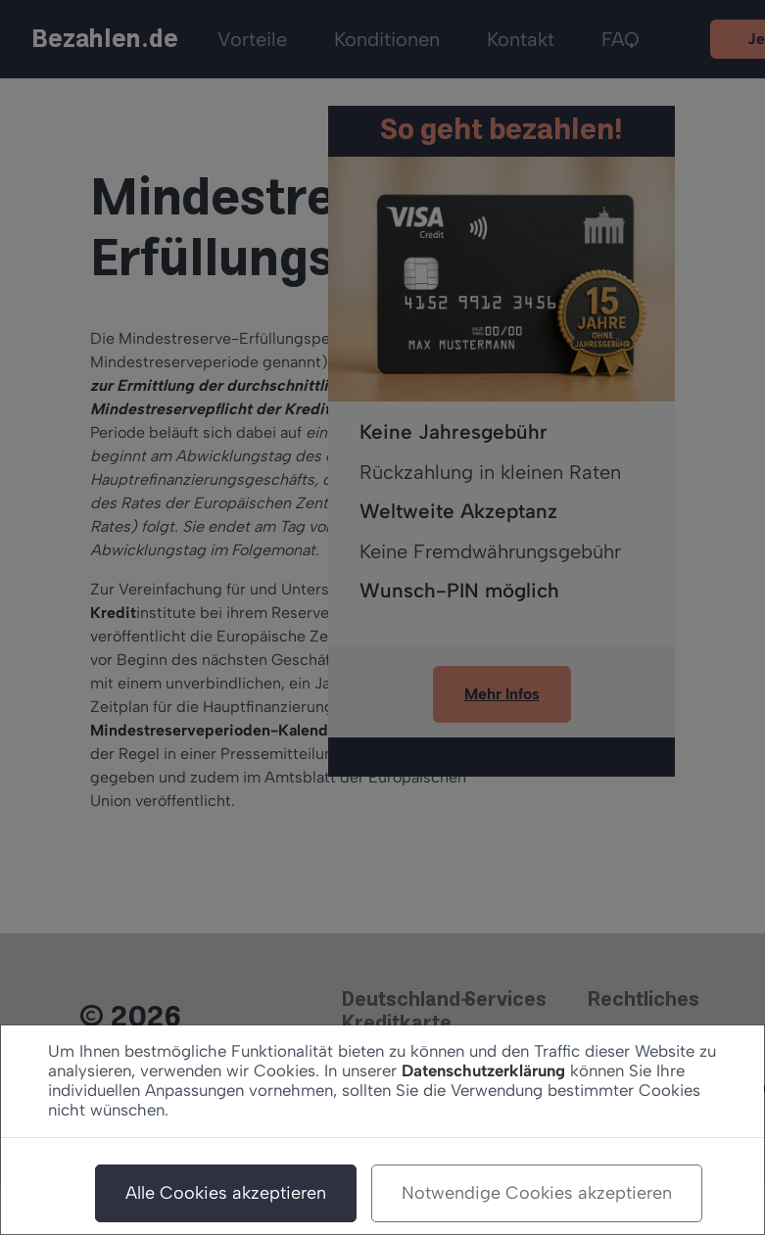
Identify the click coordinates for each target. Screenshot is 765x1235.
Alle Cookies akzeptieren (225, 1193)
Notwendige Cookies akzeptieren (537, 1193)
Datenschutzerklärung (483, 1070)
